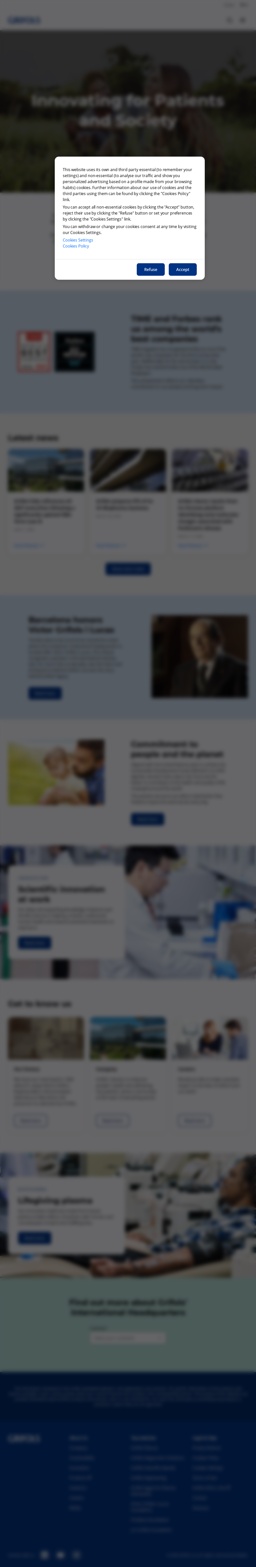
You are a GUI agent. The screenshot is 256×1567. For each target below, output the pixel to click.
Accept (182, 269)
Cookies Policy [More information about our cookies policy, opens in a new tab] (76, 246)
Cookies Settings (78, 240)
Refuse (150, 269)
